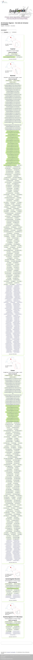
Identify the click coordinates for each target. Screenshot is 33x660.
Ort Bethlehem (16, 489)
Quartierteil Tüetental (16, 334)
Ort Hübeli (6, 532)
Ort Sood (13, 194)
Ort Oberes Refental (16, 216)
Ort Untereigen (16, 453)
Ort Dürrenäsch (8, 174)
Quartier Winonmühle (9, 285)
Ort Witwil (13, 236)
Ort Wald (12, 203)
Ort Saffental (15, 262)
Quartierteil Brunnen (9, 328)
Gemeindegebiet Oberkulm (12, 146)
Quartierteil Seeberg (16, 321)
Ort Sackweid (9, 241)
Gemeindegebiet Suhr (12, 134)
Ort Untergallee (17, 244)
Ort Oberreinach (18, 430)
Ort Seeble (17, 268)
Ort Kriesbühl (19, 495)
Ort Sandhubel (17, 531)
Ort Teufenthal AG (9, 171)
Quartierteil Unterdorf (9, 295)
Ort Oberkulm (16, 169)
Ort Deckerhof (9, 185)
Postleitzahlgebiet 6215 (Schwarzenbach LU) (12, 123)
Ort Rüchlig (16, 233)
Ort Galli (20, 227)
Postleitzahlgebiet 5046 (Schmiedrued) (13, 88)
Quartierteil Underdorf (17, 343)
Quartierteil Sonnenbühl (8, 308)
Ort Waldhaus (7, 498)
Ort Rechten (16, 200)
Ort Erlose (17, 264)
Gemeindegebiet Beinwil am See (12, 135)
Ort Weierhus (15, 278)
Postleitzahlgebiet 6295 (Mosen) (12, 404)
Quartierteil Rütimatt (9, 554)
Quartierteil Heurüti (16, 324)
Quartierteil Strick (8, 322)
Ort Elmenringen (15, 237)
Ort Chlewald (15, 435)
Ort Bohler (17, 217)
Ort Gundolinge (9, 514)
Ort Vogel (6, 495)
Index (2, 655)
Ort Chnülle (17, 511)
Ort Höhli (19, 464)
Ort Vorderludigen (9, 455)
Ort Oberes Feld (10, 180)
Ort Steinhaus (16, 506)
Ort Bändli (7, 203)
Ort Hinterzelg (9, 463)
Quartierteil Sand (9, 540)
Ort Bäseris (17, 492)
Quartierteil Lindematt (9, 337)
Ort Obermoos (6, 443)
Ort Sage (17, 475)
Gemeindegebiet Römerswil (12, 159)
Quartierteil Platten (17, 297)
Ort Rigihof (13, 281)
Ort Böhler (10, 191)
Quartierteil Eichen (9, 324)
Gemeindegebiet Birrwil (12, 137)
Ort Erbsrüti (9, 525)
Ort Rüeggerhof (15, 183)
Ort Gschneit (8, 225)
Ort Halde (20, 515)
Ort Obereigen (16, 518)
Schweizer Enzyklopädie (10, 652)
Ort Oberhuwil (8, 526)
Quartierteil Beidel (8, 334)
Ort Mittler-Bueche (8, 470)
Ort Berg (9, 248)
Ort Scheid (9, 435)
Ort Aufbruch (6, 227)
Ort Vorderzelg (10, 467)
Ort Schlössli (13, 245)
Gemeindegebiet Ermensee (12, 410)
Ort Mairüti (18, 203)
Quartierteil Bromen (8, 546)
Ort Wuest (19, 211)
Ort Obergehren (8, 528)
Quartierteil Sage (16, 349)
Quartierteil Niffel (8, 553)
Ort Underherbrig (8, 501)
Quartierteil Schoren (9, 290)
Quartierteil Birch (8, 303)
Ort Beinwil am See (16, 168)
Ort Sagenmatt (16, 276)
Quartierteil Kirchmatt (17, 347)
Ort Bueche (19, 512)
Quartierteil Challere (16, 348)
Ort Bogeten (9, 258)
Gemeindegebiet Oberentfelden (12, 132)
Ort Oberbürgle (17, 478)
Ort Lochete (6, 234)
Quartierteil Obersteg (8, 304)
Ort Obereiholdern (9, 492)
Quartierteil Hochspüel (16, 322)
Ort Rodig (9, 278)
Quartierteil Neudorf (16, 289)
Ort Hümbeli (13, 211)
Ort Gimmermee (15, 487)
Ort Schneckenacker (9, 213)
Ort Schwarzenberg (9, 219)
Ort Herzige (13, 443)
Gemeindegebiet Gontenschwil (12, 140)
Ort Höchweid (9, 188)
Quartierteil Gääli (8, 552)
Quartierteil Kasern (16, 315)
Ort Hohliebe (17, 219)
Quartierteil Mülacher (16, 554)
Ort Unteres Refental (17, 177)
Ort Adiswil (13, 234)
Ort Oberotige (8, 489)
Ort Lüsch (18, 259)
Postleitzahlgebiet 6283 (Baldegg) (13, 399)
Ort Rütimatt (13, 446)
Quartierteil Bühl (8, 542)
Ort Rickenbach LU (8, 228)
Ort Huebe (19, 236)
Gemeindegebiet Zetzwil (13, 155)
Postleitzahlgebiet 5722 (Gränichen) (12, 96)
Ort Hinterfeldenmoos (8, 250)
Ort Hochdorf (16, 426)
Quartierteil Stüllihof (16, 335)
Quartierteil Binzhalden (17, 292)
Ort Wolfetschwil (8, 433)
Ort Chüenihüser (10, 199)
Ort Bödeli (13, 497)
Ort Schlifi (17, 253)
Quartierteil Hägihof (16, 560)
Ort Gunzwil (13, 230)
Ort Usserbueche (17, 501)
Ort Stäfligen (9, 438)
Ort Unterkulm (9, 169)
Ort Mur (14, 464)
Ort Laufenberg (17, 433)
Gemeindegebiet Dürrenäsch (13, 138)
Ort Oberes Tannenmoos (10, 197)
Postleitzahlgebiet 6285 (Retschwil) (13, 401)
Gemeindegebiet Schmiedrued (12, 151)
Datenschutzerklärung (25, 655)
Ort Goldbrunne (10, 475)
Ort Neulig (19, 197)
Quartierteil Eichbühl (16, 342)
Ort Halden (17, 193)
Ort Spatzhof (16, 189)
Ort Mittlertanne (9, 484)
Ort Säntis (17, 180)
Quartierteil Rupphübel (17, 323)
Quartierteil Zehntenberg (17, 308)
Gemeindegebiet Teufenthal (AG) (12, 152)
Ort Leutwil (9, 176)
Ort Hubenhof (9, 472)
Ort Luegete (12, 284)
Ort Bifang (6, 207)
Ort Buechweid (9, 275)
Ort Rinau (16, 258)
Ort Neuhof (16, 469)
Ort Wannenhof (7, 177)
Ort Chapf (17, 473)
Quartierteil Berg (6, 302)
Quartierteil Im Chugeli (8, 549)
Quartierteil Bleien (16, 285)
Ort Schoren (12, 202)
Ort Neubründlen (8, 500)
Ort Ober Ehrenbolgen (8, 458)
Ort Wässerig (16, 214)
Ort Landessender (17, 272)
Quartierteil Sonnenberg (8, 292)
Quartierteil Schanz (16, 327)
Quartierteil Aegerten (9, 330)
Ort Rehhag (6, 179)
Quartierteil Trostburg (8, 323)
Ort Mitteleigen (17, 452)
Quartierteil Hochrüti (8, 316)
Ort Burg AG (17, 172)
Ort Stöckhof (12, 247)
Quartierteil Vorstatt (16, 310)
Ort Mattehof (18, 210)
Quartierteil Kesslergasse (9, 296)
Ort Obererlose (10, 253)
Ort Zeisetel (9, 208)
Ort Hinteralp (16, 461)
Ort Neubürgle (16, 480)
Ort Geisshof (17, 213)
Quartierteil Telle (9, 560)
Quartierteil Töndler (16, 290)
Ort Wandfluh (8, 205)
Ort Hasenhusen (9, 264)
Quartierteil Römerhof (9, 347)
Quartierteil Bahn (9, 311)
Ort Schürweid (9, 523)
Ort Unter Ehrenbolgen (12, 457)
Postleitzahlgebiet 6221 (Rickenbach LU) (13, 125)
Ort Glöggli (16, 529)
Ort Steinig (16, 191)
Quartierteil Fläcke (16, 340)
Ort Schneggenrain (8, 254)
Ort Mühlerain (9, 224)
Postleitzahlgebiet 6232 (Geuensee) (12, 129)
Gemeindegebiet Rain (12, 416)
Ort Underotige (9, 481)
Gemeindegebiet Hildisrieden (13, 421)
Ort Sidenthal (17, 455)
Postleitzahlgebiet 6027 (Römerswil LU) (13, 117)
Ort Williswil (17, 441)
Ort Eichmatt (15, 248)
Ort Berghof (16, 196)
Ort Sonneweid (8, 273)
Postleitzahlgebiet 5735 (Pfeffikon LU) (12, 114)
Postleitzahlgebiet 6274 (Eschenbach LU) (12, 395)
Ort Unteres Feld (9, 193)
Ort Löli (8, 520)
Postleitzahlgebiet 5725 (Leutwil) (12, 100)
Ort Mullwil (19, 234)
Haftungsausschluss (14, 655)
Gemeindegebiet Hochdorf (12, 415)
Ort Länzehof (8, 494)
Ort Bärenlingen (17, 470)
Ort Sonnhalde (16, 186)
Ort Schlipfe (17, 484)
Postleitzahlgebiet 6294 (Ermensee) (12, 402)
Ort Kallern (17, 491)
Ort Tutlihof (6, 202)
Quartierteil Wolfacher (9, 321)
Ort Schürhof (8, 256)
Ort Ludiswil (9, 517)
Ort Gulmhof (7, 216)
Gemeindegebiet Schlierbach (10, 165)
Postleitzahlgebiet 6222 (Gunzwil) (13, 126)
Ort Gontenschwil (9, 172)
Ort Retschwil (16, 463)
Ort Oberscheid (17, 477)
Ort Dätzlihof (8, 186)
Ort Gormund (15, 265)
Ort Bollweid (16, 270)
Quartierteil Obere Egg (16, 303)
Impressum (6, 655)
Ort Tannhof (17, 503)
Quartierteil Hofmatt (16, 328)
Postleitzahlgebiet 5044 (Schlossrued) (13, 86)
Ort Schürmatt (16, 256)
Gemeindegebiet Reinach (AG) (13, 148)
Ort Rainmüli (8, 480)
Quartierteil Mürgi (8, 342)
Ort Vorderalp (8, 460)
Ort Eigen (16, 242)
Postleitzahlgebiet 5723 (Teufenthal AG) (13, 97)
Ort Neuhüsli (16, 472)
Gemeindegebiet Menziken (9, 57)
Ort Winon (17, 239)
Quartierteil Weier (16, 286)
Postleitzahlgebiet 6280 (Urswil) (12, 398)
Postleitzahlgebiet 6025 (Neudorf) (13, 116)
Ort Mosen (16, 429)
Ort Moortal (9, 222)
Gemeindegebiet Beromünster (13, 160)
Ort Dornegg (9, 189)
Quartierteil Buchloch (9, 317)
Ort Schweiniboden (16, 205)
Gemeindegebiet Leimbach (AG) (12, 141)
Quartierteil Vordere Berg (17, 298)
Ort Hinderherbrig (9, 503)
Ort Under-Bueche (9, 511)
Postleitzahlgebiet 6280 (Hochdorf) (13, 396)
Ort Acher (9, 453)
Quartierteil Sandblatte (17, 549)
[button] (6, 32)
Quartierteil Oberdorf (16, 295)
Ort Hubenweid (17, 528)
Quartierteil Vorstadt (8, 291)
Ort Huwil (20, 443)
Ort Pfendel (6, 211)
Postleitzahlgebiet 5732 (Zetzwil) (12, 106)
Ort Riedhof (9, 270)
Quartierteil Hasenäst (16, 350)
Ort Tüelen (19, 202)
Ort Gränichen (9, 166)
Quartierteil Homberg (16, 305)
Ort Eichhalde (6, 194)
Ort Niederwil (9, 233)
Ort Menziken (8, 168)
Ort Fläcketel (19, 194)
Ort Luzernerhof (8, 272)
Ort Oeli (13, 512)
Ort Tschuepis (16, 486)
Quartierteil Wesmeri (9, 340)
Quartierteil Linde (16, 337)
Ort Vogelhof (9, 242)
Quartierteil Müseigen (9, 548)
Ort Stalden (16, 188)
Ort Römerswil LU (15, 432)
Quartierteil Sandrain (9, 327)
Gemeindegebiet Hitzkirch (12, 413)
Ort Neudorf (6, 230)
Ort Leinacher (16, 481)
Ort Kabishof (12, 207)
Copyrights (3, 656)
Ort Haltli (9, 483)
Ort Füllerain (6, 515)
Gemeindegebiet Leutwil (13, 143)
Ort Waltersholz (14, 179)
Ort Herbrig (15, 483)
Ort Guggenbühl (9, 466)
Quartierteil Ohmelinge (16, 553)
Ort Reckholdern (8, 452)
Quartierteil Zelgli (8, 329)
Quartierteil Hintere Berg (16, 304)
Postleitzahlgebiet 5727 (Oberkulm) (12, 103)
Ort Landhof (6, 281)
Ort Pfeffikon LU (18, 231)
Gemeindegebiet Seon (12, 157)
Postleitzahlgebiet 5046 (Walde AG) (13, 89)
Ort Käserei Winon (16, 273)
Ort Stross (13, 508)
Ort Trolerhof (19, 57)
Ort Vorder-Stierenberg (9, 259)
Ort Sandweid (16, 241)
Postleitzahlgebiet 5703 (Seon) (12, 91)
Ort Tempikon (9, 469)
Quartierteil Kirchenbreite (9, 297)
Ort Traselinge (7, 436)
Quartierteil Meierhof (9, 286)
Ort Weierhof (6, 534)
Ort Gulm (12, 210)
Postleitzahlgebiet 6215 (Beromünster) (13, 120)
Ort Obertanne (9, 486)
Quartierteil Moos (8, 341)
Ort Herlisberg (9, 439)
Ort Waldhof (16, 275)
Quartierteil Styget (16, 317)
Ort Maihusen (9, 239)
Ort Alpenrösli (16, 539)
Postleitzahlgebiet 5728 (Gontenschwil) (13, 105)
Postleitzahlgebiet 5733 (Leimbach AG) (13, 108)
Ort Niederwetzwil (17, 254)
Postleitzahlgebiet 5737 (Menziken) (12, 55)
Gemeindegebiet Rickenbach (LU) (12, 163)
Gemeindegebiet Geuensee (12, 162)
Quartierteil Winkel (8, 309)
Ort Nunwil (8, 432)
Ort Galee (9, 251)
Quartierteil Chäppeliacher (16, 552)
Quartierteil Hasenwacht (8, 298)
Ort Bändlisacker (7, 464)
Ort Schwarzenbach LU (8, 231)
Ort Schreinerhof (16, 225)
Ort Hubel (19, 497)
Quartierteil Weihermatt (16, 329)
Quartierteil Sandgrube (9, 559)
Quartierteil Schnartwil (17, 316)
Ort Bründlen (9, 444)
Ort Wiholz (9, 265)
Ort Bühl (17, 199)
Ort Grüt (19, 436)
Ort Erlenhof (16, 267)
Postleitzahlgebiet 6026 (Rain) (13, 386)
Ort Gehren (16, 517)
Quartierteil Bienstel (9, 305)
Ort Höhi (19, 245)
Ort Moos (19, 207)
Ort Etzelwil (19, 230)
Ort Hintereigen (17, 449)
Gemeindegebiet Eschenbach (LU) (13, 412)
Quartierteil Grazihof (9, 318)
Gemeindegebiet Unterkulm (12, 154)
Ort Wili (20, 179)
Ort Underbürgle (8, 478)
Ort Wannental (10, 217)
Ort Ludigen (16, 439)
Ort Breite (17, 521)
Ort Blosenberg (16, 251)
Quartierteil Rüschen (9, 349)
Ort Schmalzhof (8, 182)
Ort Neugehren (17, 526)
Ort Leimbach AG (17, 174)
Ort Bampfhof (16, 208)
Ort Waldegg (9, 214)
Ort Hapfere (19, 508)
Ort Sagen (9, 262)
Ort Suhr (19, 165)
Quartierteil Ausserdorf (16, 291)
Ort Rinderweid (9, 461)
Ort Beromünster (17, 228)
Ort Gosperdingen (16, 494)
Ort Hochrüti (9, 200)
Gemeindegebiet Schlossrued (13, 149)
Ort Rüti (8, 183)
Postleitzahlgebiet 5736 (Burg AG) (13, 111)
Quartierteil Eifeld (16, 336)
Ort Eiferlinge (7, 512)
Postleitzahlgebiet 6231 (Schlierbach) (12, 128)
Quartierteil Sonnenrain (8, 343)
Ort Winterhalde (10, 473)
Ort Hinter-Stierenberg (15, 261)
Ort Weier (6, 247)
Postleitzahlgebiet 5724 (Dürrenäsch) (12, 99)
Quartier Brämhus (18, 284)
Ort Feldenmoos (18, 250)
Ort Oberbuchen (17, 500)
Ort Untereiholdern (9, 491)
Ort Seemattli (16, 523)
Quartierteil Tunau (16, 318)
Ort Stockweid (17, 466)
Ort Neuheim (6, 497)
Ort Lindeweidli (9, 282)
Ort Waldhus (8, 506)
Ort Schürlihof (16, 185)
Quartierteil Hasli (17, 559)
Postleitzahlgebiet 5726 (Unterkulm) (12, 102)
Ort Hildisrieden (9, 426)
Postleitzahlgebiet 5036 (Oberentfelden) (13, 85)
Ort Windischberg (16, 182)
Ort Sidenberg (9, 518)
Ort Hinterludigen (16, 460)
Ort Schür (8, 487)
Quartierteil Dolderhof (16, 341)
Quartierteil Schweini (9, 335)
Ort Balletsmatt (9, 450)
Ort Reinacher (16, 525)
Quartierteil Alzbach (9, 289)
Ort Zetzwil (17, 171)
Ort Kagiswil (6, 236)
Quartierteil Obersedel (9, 310)
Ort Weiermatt (16, 222)
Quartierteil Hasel (19, 302)
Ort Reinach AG (17, 166)
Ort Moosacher (16, 279)
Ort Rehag (16, 509)
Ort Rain (8, 427)
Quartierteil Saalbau (9, 336)
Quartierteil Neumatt (9, 348)
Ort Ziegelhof (8, 276)
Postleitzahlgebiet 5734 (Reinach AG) (12, 110)
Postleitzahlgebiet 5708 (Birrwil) (12, 92)
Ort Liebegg (6, 210)
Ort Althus (19, 247)
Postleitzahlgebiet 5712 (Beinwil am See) (12, 94)
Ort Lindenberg (9, 244)
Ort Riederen (13, 227)
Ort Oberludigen (18, 458)
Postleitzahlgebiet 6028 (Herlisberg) (12, 119)
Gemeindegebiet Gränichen (12, 131)
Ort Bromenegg (16, 537)
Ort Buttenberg (10, 268)
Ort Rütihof (16, 176)
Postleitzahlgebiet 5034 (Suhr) (12, 83)
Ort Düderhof (8, 279)
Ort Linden (19, 281)
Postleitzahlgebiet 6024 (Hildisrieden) (12, 383)
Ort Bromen (6, 245)
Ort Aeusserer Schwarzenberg (13, 220)
